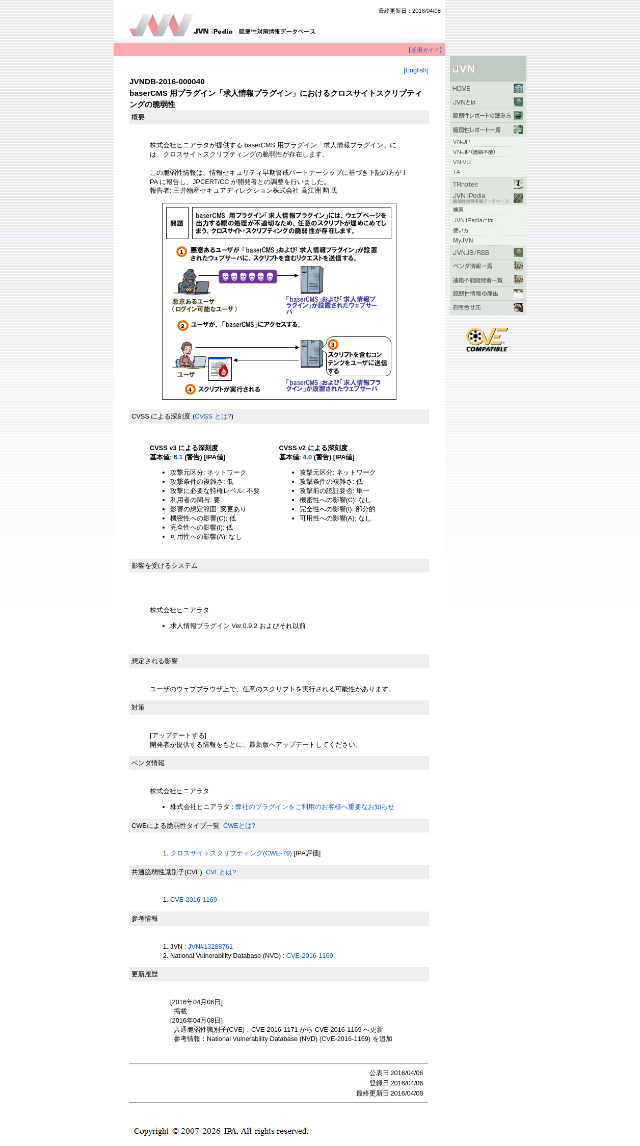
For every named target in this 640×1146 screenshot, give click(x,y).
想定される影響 (154, 661)
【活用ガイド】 (425, 50)
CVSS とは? (213, 416)
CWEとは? (239, 825)
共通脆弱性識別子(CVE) (166, 872)
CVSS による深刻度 (161, 416)
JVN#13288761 (210, 946)
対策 (138, 707)
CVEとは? (221, 872)
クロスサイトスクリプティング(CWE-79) (231, 853)
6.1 (178, 457)
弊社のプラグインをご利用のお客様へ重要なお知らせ (314, 807)
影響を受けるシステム (164, 565)
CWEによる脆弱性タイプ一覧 (175, 825)
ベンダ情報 (148, 763)
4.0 (307, 457)
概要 (138, 117)
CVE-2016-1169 (193, 899)
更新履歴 (144, 974)
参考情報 (144, 918)
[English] (416, 70)
